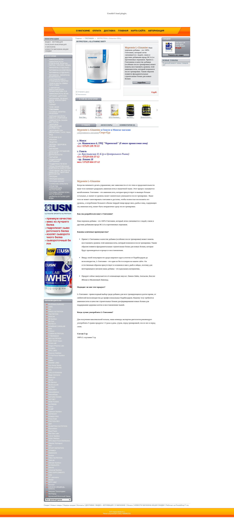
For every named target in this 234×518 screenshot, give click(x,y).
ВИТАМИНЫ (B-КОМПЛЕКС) (60, 70)
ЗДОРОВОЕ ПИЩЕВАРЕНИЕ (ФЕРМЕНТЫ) (55, 126)
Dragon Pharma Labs (56, 346)
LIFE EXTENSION (55, 372)
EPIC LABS (53, 350)
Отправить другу (83, 92)
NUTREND (53, 404)
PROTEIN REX (54, 421)
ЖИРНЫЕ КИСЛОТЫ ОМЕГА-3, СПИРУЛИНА (58, 117)
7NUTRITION (53, 314)
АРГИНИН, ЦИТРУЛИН (58, 96)
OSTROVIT (53, 414)
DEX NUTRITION (55, 338)
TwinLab (52, 460)
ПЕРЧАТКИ (53, 157)
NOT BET (52, 399)
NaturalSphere (54, 392)
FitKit (50, 358)
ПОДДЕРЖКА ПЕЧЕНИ (58, 164)
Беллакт (52, 485)
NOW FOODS (54, 402)
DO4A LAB (52, 343)
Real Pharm (53, 431)
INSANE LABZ (54, 363)
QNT (50, 424)
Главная (123, 30)
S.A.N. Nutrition (54, 436)
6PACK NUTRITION (56, 311)
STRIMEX (52, 450)
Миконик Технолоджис (57, 491)
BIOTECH (52, 324)
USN (50, 475)
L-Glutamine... (86, 117)
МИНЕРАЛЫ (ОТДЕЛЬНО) (59, 67)
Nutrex (51, 407)
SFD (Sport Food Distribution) (59, 441)
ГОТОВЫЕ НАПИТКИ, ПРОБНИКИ (57, 112)
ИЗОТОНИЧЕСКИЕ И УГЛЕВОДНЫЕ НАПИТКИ (58, 80)
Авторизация (156, 30)
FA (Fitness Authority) (56, 304)
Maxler (51, 380)
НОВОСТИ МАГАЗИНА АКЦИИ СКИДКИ (149, 505)
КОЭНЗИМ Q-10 (55, 137)
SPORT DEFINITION (56, 448)
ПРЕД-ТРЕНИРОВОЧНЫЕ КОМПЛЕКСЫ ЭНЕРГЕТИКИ (60, 167)
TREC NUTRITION (55, 458)
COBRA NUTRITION (56, 333)
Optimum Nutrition (55, 411)
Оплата (97, 30)
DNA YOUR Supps (55, 341)
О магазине (83, 30)
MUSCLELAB (54, 385)
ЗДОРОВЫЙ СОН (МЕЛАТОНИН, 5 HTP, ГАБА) (60, 131)
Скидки (166, 39)
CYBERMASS (54, 336)
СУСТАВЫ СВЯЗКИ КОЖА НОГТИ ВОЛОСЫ (59, 193)
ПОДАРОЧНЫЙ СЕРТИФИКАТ (55, 160)
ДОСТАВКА (90, 505)
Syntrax (51, 455)
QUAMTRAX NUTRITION (58, 426)
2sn (50, 309)
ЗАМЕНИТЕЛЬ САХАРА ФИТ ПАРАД (58, 121)
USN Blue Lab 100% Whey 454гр (180, 44)
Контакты (80, 505)
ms (188, 505)
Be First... (117, 117)
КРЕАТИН (53, 140)
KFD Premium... (134, 117)
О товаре (86, 125)
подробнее (141, 82)
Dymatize (52, 348)
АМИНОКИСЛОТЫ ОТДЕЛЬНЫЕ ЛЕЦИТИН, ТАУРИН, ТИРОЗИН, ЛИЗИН (60, 63)
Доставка (109, 30)
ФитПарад (52, 494)
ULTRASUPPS (54, 465)
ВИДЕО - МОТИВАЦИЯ (54, 42)
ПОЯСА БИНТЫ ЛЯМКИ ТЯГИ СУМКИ (58, 84)
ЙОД (51, 135)
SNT (50, 446)
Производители (53, 300)
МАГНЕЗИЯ (53, 149)
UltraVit (51, 467)
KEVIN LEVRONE (55, 368)
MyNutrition (53, 389)
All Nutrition (53, 319)
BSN (50, 329)
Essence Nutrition (55, 353)
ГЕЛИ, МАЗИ (54, 107)
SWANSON (53, 453)
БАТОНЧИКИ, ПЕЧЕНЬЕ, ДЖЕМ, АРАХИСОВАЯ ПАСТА (58, 100)
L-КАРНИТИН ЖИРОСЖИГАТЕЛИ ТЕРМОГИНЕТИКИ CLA (58, 89)
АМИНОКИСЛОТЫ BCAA (58, 94)
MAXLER (52, 377)
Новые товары (170, 60)
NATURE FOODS (55, 397)
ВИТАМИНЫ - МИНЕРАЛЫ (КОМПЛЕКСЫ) (59, 76)
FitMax (51, 360)
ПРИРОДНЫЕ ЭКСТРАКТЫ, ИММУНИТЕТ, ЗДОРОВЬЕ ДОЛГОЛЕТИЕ (60, 172)
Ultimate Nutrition (55, 463)
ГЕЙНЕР (52, 104)
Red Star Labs (54, 433)
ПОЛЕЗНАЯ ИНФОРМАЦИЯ (56, 44)
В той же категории (88, 99)
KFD (50, 370)
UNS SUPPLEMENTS (57, 472)
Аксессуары (106, 125)
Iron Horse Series (55, 365)
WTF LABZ (53, 482)
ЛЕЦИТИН (53, 142)
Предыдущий (76, 110)
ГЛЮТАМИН (54, 109)
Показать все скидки (176, 55)
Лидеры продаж (69, 505)
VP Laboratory (54, 477)
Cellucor (51, 331)
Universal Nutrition (55, 470)
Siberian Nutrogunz (56, 443)
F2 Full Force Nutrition (57, 355)
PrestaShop (180, 505)
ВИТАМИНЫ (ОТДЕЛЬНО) (59, 72)
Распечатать (82, 94)
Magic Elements (54, 375)
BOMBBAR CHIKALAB (57, 326)
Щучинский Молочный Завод (59, 496)
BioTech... (149, 117)
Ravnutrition (53, 428)
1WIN (51, 307)
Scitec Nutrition (54, 438)
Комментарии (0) (127, 125)
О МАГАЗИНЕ (50, 47)
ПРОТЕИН (53, 176)
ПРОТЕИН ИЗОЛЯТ (56, 181)
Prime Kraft (53, 419)
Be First (51, 321)
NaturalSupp (53, 394)
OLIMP (51, 409)
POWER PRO (54, 416)
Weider (51, 480)
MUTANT (52, 387)
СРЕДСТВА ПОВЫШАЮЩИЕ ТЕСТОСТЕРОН (55, 188)
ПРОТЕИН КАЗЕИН (56, 179)
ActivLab (52, 316)
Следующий (157, 110)
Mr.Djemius (53, 382)
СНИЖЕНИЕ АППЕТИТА (58, 184)
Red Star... (102, 117)
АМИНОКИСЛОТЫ (56, 59)
